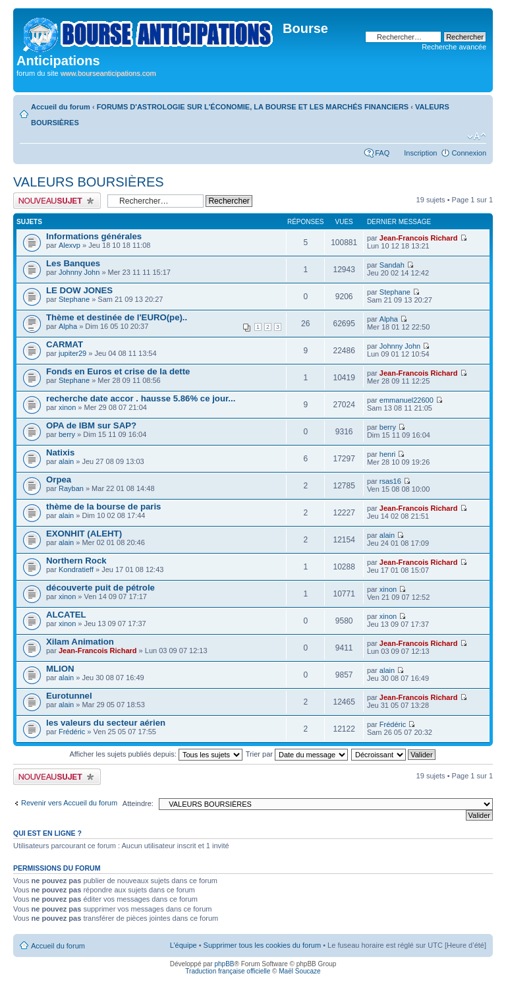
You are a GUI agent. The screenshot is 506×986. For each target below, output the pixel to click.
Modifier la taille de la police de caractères (476, 136)
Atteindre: (138, 803)
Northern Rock (76, 561)
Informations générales (94, 236)
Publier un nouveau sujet (57, 200)
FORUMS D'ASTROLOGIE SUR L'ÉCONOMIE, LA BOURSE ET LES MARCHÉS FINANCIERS (253, 107)
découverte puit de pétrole (100, 588)
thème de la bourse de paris (103, 506)
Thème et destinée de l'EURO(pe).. (116, 317)
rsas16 (390, 481)
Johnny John (79, 272)
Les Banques (73, 263)
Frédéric (72, 732)
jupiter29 (72, 353)
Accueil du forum (60, 107)
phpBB (224, 964)
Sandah (392, 265)
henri (387, 454)
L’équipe (183, 945)
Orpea (58, 479)
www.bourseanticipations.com (108, 73)
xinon (67, 407)
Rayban (71, 488)
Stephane (74, 299)
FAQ (382, 153)
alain (66, 461)
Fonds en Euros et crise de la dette (118, 371)
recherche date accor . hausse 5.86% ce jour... (140, 398)
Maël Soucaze (299, 971)
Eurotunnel (69, 696)
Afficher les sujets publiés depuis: (155, 754)
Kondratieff (76, 569)
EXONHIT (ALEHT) (84, 533)
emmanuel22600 (407, 400)
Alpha (68, 326)
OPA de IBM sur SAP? (91, 425)
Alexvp (69, 245)
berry (67, 434)
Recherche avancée (454, 47)
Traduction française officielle (227, 971)
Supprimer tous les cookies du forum (263, 945)
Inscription (420, 153)
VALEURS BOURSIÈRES (88, 182)
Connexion (468, 153)
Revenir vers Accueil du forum (69, 803)
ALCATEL (66, 615)
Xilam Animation (80, 642)
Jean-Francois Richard (419, 238)
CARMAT (64, 344)
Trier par (297, 754)
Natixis (60, 452)
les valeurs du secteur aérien (105, 723)
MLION (60, 669)
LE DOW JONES (79, 290)
